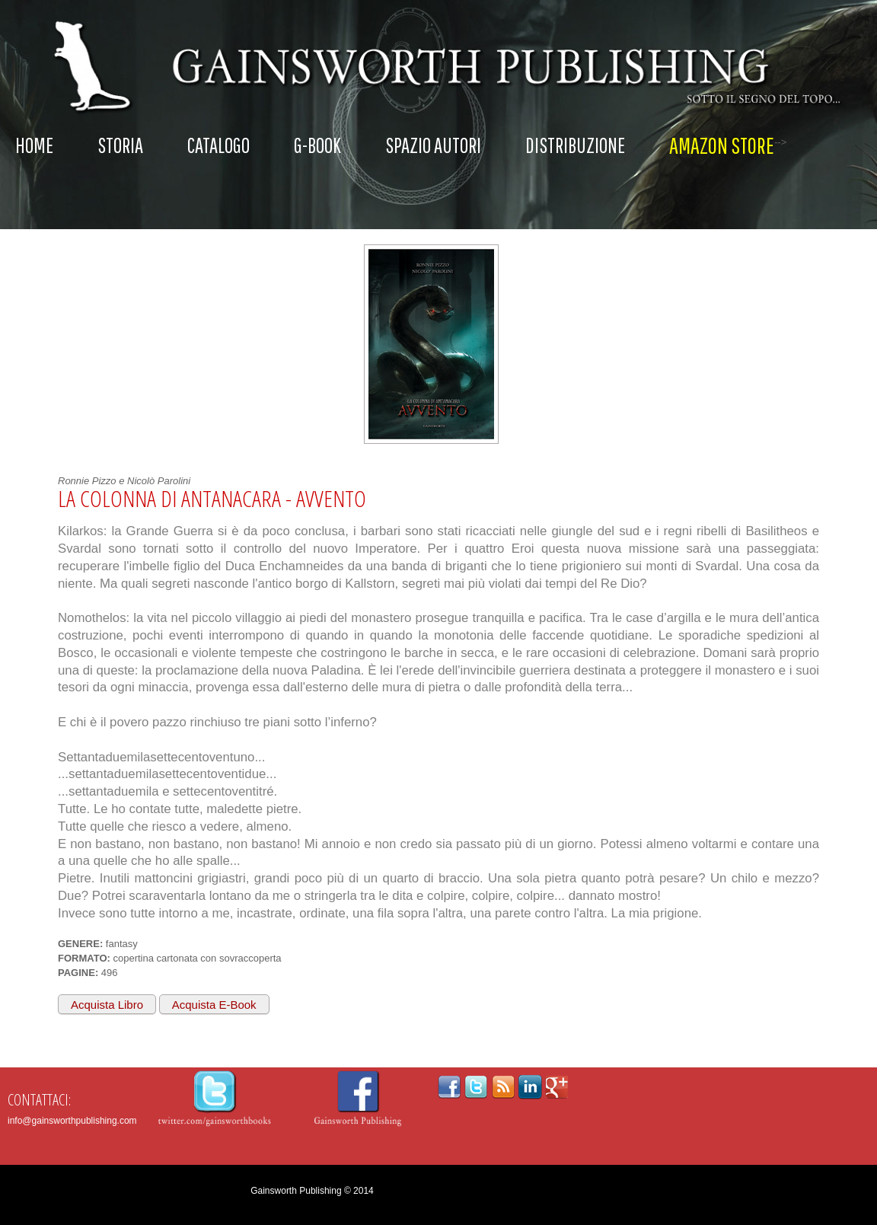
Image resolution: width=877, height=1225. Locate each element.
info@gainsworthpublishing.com (72, 1120)
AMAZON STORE (721, 145)
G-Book (317, 145)
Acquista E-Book (214, 1004)
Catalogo (218, 145)
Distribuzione (575, 145)
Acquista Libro (107, 1004)
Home (34, 145)
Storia (120, 145)
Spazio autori (433, 145)
